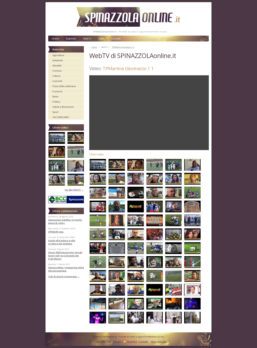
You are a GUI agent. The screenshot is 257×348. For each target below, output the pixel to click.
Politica (56, 101)
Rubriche (71, 38)
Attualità (56, 65)
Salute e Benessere (63, 106)
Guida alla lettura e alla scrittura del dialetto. (61, 242)
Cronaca (57, 70)
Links (101, 38)
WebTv (87, 38)
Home (55, 38)
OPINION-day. (56, 231)
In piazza (57, 91)
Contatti (116, 38)
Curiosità (57, 81)
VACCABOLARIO (60, 117)
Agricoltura (58, 55)
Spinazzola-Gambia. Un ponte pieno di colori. (65, 221)
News (55, 96)
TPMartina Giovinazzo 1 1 (123, 47)
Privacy (117, 341)
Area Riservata (159, 341)
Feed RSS (132, 341)
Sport (55, 112)
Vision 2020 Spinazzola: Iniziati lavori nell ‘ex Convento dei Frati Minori (65, 255)
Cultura (56, 75)
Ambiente (57, 60)
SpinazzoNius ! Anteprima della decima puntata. (66, 269)
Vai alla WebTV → (74, 189)
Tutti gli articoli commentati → (63, 276)
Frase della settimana (64, 86)
